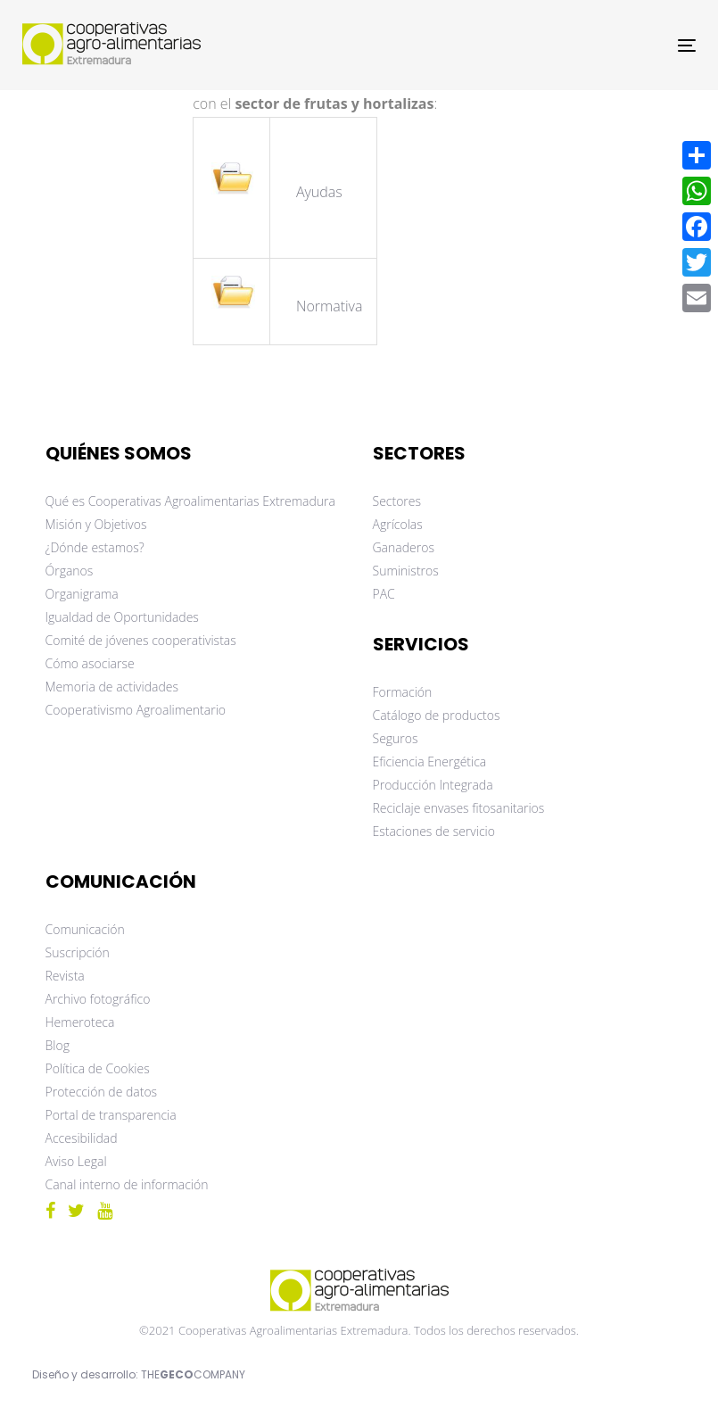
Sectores (397, 500)
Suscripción (77, 952)
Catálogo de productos (436, 715)
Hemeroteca (80, 1022)
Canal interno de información (127, 1184)
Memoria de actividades (112, 686)
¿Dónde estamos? (94, 547)
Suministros (406, 570)
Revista (65, 975)
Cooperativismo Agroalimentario (136, 709)
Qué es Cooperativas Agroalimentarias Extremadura (190, 500)
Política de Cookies (97, 1068)
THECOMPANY (193, 1374)
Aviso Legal (76, 1161)
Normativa (329, 306)
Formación (403, 691)
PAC (384, 593)
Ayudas (321, 192)
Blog (57, 1045)
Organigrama (82, 593)
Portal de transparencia (111, 1114)
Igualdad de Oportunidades (122, 616)
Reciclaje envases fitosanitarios (459, 807)
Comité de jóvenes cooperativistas (140, 640)
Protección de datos (101, 1091)
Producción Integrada (433, 784)
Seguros (395, 738)
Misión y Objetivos (96, 524)
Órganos (69, 570)
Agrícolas (398, 524)
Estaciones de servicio (434, 831)
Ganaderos (403, 547)
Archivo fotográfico (98, 998)
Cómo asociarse (90, 663)
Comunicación (85, 929)
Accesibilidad (81, 1138)
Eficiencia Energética (430, 761)
